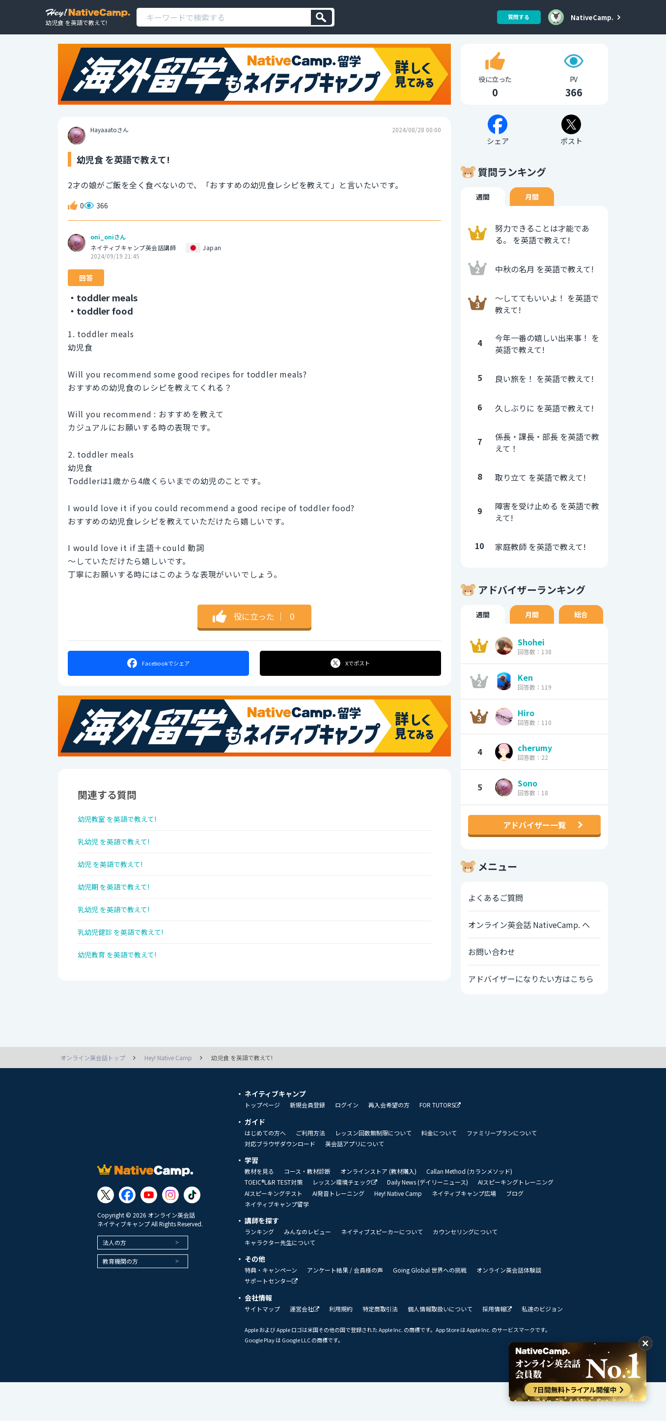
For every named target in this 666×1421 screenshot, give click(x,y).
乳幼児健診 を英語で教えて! (127, 966)
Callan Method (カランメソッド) (469, 1210)
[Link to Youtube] (148, 1233)
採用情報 (497, 1348)
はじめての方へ (265, 1172)
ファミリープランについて (502, 1172)
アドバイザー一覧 (534, 840)
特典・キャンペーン (271, 1309)
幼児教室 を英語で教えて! (123, 835)
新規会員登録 (307, 1144)
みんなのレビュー (307, 1271)
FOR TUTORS (440, 1144)
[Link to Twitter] (105, 1233)
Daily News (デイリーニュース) (427, 1221)
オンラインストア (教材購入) (378, 1210)
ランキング (259, 1271)
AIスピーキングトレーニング (516, 1221)
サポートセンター (271, 1320)
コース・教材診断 (307, 1210)
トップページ (262, 1144)
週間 (483, 212)
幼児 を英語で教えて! (115, 888)
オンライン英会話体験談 (508, 1309)
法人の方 (114, 1281)
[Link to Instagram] (170, 1233)
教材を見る (259, 1210)
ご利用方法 (310, 1172)
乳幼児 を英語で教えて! (119, 862)
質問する (515, 17)
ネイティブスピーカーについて (382, 1271)
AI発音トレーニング (338, 1232)
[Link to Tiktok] (192, 1233)
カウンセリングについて (465, 1271)
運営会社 (304, 1348)
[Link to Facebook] (127, 1233)
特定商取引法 (380, 1348)
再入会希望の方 (389, 1144)
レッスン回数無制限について (373, 1172)
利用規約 (341, 1348)
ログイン (347, 1144)
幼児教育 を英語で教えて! (123, 992)
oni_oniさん (108, 252)
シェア (158, 678)
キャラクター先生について (280, 1281)
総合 (581, 630)
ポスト (351, 678)
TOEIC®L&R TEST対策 (274, 1221)
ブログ (515, 1232)
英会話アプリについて (354, 1183)
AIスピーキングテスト (274, 1232)
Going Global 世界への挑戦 (430, 1309)
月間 (532, 212)
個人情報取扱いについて (440, 1348)
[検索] (321, 17)
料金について (439, 1172)
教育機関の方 (120, 1300)
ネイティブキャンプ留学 (277, 1243)
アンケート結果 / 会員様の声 (345, 1309)
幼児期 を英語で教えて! (119, 914)
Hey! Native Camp (398, 1232)
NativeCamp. (592, 17)
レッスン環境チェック (344, 1221)
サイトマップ (262, 1348)
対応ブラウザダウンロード (280, 1183)
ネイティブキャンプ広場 (464, 1232)
